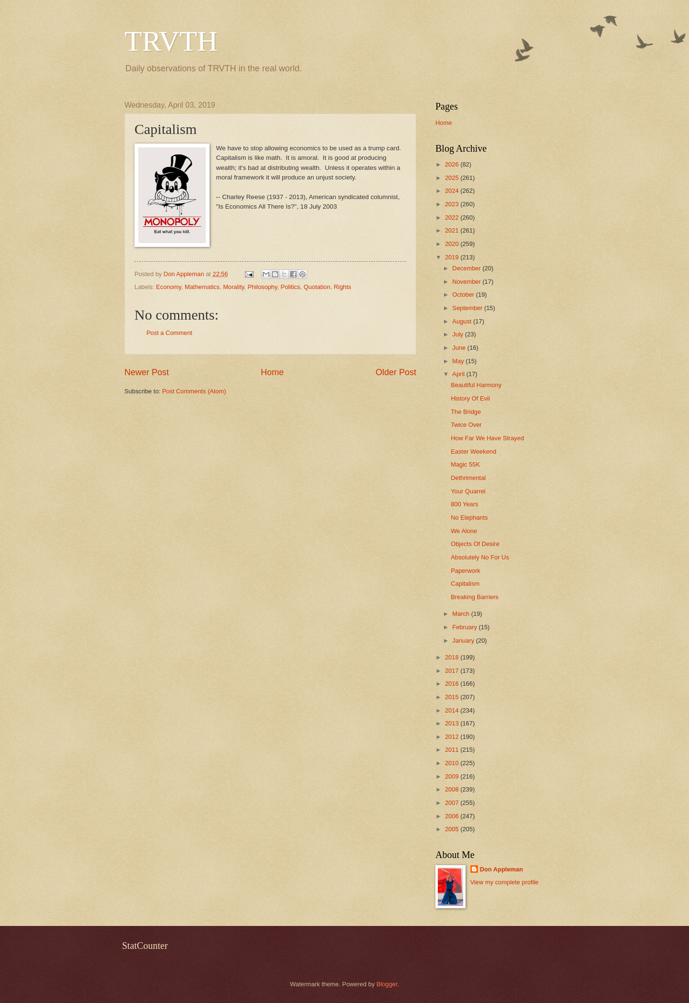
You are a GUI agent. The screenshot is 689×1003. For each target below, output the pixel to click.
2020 (452, 243)
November (467, 281)
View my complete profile (504, 882)
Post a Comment (169, 332)
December (467, 268)
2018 (452, 657)
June (459, 347)
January (464, 640)
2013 (452, 723)
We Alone (464, 531)
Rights (343, 286)
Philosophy (262, 286)
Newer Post (146, 372)
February (465, 627)
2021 (452, 230)
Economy (168, 286)
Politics (290, 286)
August (462, 321)
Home (272, 372)
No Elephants (469, 517)
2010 (452, 763)
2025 (452, 177)
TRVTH (171, 41)
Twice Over (466, 424)
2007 (452, 802)
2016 (452, 683)
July (458, 334)
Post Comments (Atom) (194, 391)
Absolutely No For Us (480, 557)
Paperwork (465, 570)
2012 (452, 736)
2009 (452, 776)
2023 (452, 204)
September (468, 308)
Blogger (387, 984)
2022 (452, 217)
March (461, 613)
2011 (452, 749)
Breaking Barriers (474, 597)
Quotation (317, 286)
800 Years (464, 504)
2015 (452, 697)
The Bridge (466, 411)
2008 (452, 789)
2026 (452, 164)
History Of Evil (470, 398)
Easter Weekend (473, 451)
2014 (452, 710)
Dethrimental (468, 477)
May (459, 361)
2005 (452, 829)
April (459, 374)
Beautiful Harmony (476, 385)
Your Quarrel (468, 491)
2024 (452, 190)
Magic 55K (465, 464)
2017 (452, 670)
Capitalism (465, 583)
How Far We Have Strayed (487, 438)
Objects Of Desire (475, 543)
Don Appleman (501, 869)
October (464, 294)
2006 (452, 816)
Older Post (396, 372)
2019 (452, 257)
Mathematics (202, 286)
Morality (233, 286)
